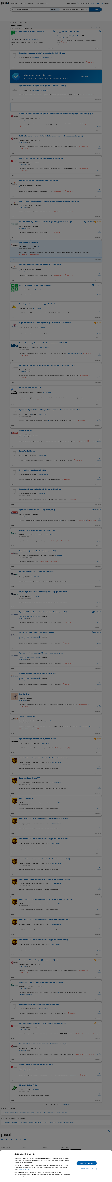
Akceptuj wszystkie (86, 1163)
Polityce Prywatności (23, 1169)
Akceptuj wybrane (86, 1169)
